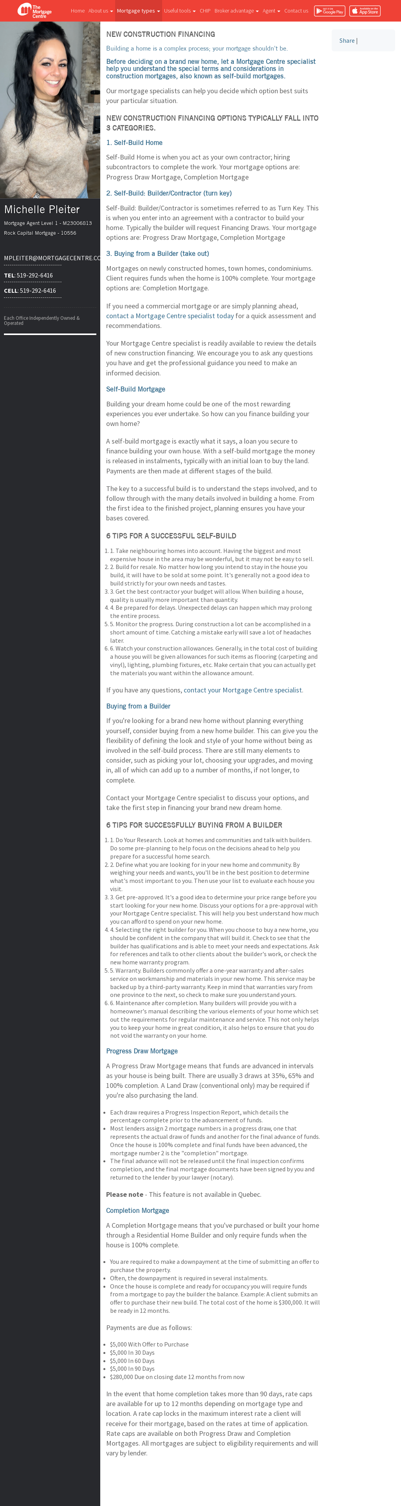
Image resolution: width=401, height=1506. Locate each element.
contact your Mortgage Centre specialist (243, 689)
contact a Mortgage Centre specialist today (170, 315)
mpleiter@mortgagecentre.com (32, 258)
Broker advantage (237, 10)
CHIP (205, 10)
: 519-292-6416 (28, 275)
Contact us (296, 10)
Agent (271, 10)
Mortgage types (138, 10)
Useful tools (180, 10)
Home (78, 10)
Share (347, 40)
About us (101, 10)
